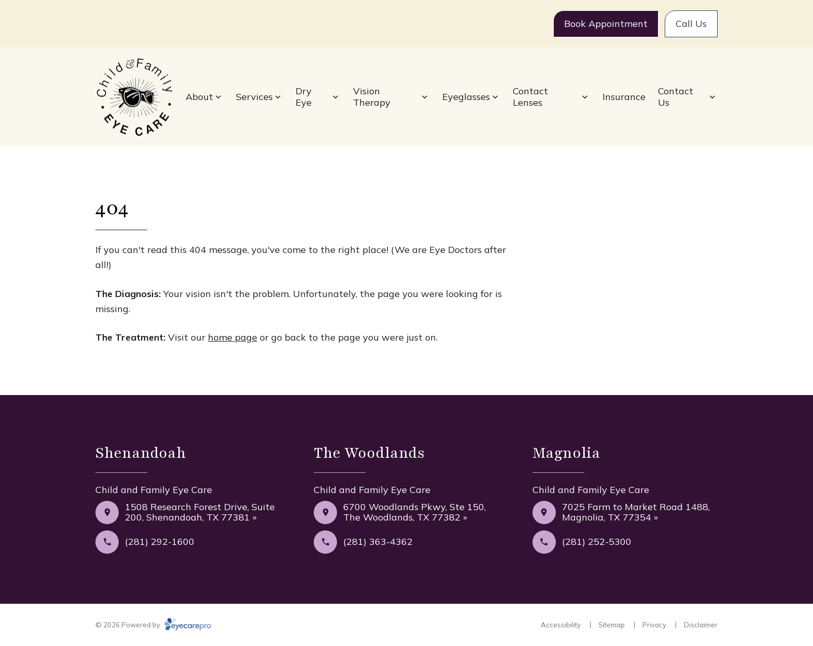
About (199, 97)
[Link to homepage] (134, 97)
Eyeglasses (466, 97)
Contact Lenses (530, 96)
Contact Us (675, 96)
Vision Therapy (371, 96)
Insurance (624, 97)
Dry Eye (304, 96)
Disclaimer (701, 625)
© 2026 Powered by (153, 625)
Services (254, 97)
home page (232, 337)
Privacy (654, 625)
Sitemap (611, 625)
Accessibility (561, 625)
